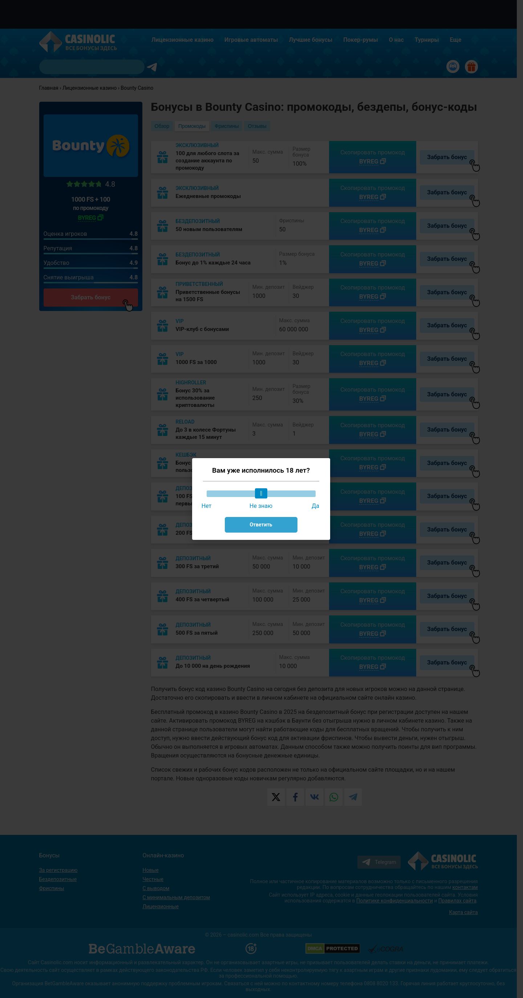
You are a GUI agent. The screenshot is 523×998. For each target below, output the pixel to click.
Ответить (261, 525)
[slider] (261, 493)
